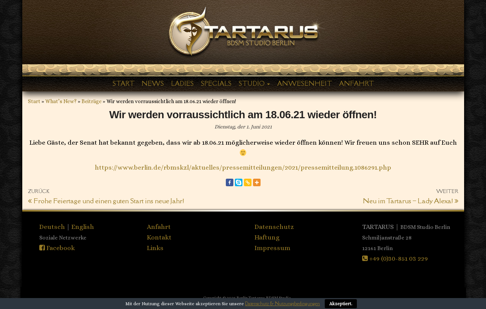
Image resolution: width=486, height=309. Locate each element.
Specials (216, 83)
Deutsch (52, 226)
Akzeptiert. (340, 303)
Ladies (182, 83)
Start (123, 83)
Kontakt (159, 237)
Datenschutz (274, 226)
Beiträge (92, 101)
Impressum (272, 248)
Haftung (267, 237)
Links (155, 248)
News (153, 83)
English (82, 226)
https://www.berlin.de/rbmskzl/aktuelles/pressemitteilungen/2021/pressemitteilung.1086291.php (243, 167)
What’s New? (61, 101)
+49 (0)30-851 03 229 (395, 258)
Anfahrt (356, 83)
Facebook (57, 248)
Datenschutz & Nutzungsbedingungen (282, 303)
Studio (254, 83)
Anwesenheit (304, 83)
